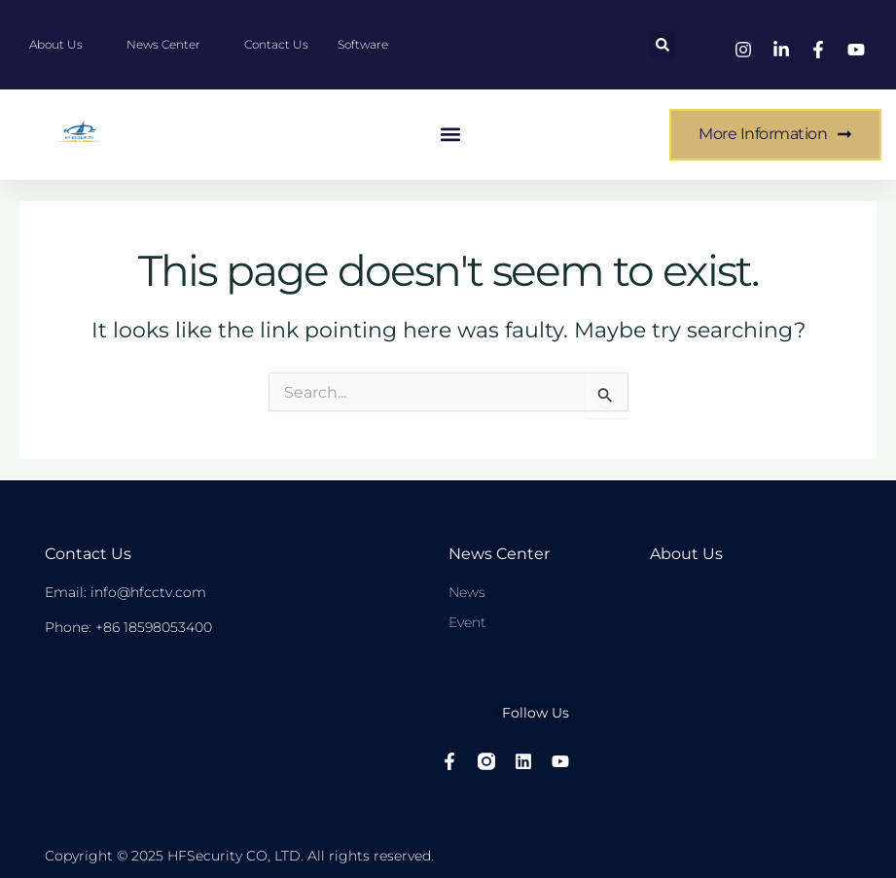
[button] (662, 44)
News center (499, 553)
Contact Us (88, 553)
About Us (686, 553)
